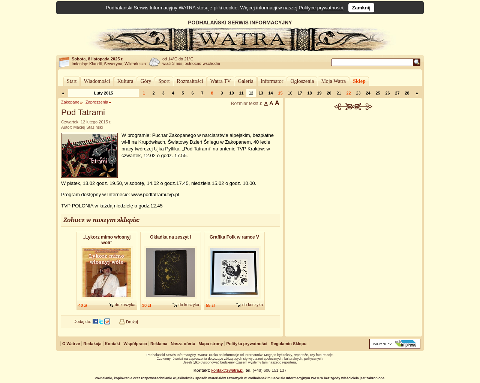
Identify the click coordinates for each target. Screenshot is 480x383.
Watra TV (220, 81)
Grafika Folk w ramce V (234, 237)
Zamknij (361, 8)
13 (260, 93)
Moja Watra (333, 81)
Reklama (158, 343)
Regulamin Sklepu (288, 343)
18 (309, 93)
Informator (272, 81)
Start (71, 81)
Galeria (246, 81)
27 (397, 93)
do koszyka (125, 304)
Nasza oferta (183, 343)
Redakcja (92, 343)
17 (299, 93)
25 (377, 93)
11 (241, 93)
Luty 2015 (103, 93)
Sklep (359, 81)
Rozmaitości (190, 81)
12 (251, 93)
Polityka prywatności (246, 343)
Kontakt (112, 343)
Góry (145, 81)
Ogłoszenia (302, 81)
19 (319, 93)
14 (270, 93)
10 (231, 93)
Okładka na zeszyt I (170, 237)
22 (348, 93)
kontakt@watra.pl (227, 370)
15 (280, 93)
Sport (164, 81)
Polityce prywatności (321, 8)
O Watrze (71, 343)
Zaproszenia (97, 102)
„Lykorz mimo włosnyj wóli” (107, 239)
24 (368, 93)
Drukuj (132, 322)
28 (407, 93)
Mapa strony (211, 343)
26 (387, 93)
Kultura (125, 81)
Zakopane (70, 102)
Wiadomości (97, 81)
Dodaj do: (82, 321)
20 (329, 93)
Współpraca (135, 343)
